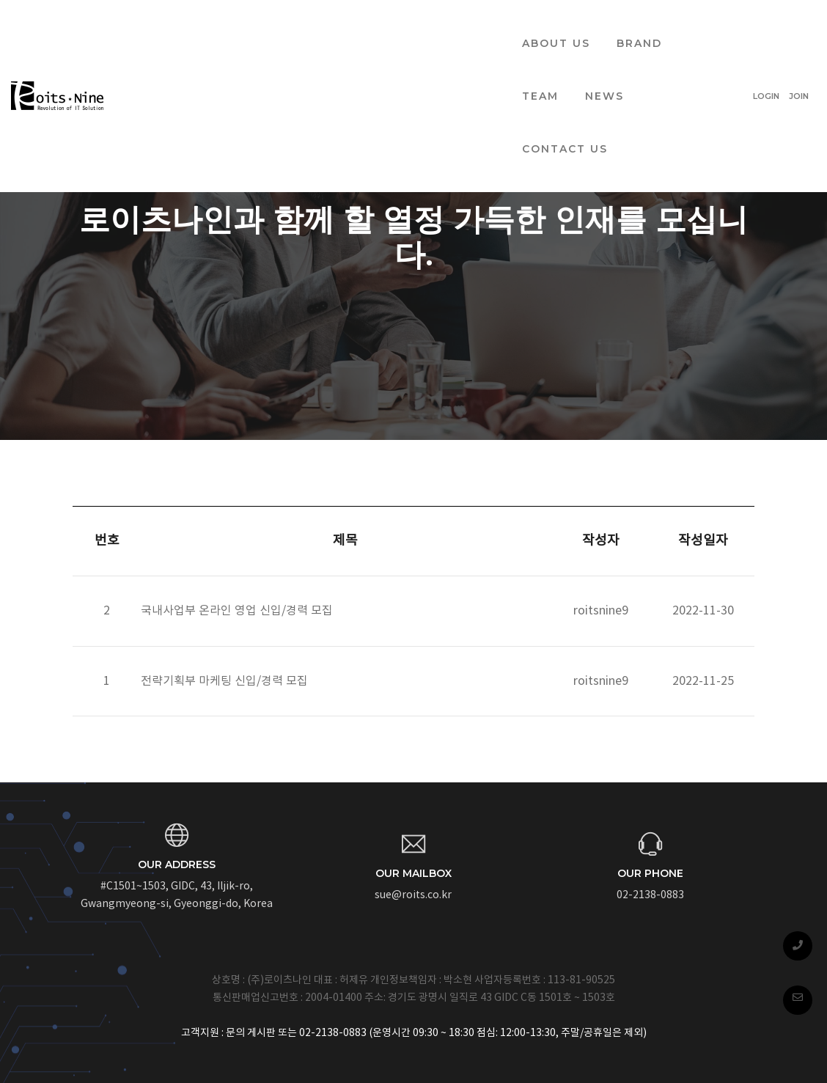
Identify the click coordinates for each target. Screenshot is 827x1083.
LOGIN (766, 26)
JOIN (799, 26)
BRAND (340, 26)
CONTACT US (560, 26)
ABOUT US (257, 26)
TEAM (407, 26)
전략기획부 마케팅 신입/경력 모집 (224, 681)
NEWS (471, 26)
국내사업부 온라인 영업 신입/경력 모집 (237, 610)
